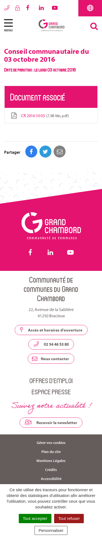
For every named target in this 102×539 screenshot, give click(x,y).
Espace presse (51, 392)
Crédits (51, 469)
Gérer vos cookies (51, 442)
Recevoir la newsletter (51, 422)
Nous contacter (50, 358)
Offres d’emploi (51, 380)
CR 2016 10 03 (39, 115)
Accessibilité (51, 478)
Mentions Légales (51, 460)
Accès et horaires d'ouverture (51, 330)
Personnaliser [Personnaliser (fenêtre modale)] (51, 530)
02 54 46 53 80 (51, 344)
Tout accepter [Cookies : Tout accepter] (35, 518)
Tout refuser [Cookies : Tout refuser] (69, 518)
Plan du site (51, 451)
